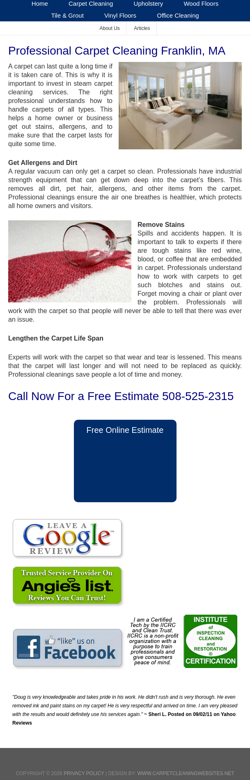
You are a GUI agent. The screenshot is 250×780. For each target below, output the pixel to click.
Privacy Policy (84, 773)
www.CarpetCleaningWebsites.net (186, 773)
